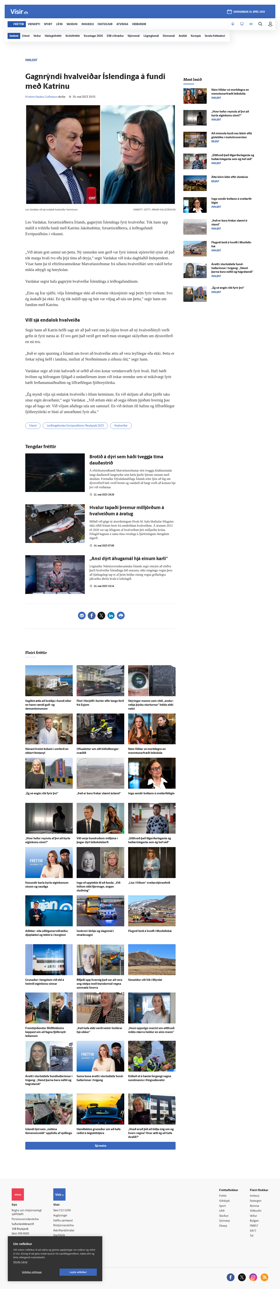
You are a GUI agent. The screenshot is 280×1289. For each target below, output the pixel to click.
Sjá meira (100, 1146)
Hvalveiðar (121, 425)
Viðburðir (256, 1211)
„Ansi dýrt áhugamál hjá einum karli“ (128, 559)
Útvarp (223, 1226)
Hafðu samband (63, 1220)
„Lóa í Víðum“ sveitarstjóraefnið (149, 883)
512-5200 (65, 1210)
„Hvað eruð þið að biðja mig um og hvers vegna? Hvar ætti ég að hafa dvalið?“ (151, 1133)
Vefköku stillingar (32, 1272)
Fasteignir (256, 1201)
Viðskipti (224, 1201)
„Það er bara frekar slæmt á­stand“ (99, 793)
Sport (222, 1206)
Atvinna (254, 1206)
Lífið (222, 1211)
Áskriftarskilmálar (63, 1230)
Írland (32, 425)
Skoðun (223, 1216)
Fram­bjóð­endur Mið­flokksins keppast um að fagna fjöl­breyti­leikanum (45, 1032)
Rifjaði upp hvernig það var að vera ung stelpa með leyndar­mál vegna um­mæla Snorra (99, 984)
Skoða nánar (20, 1262)
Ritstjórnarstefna (63, 1225)
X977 (253, 1231)
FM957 (254, 1226)
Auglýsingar (60, 1215)
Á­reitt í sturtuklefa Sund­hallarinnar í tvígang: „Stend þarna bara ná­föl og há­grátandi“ (48, 1080)
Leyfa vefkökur (78, 1272)
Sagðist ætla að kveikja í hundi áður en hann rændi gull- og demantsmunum (48, 705)
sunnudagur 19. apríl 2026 (249, 12)
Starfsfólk (59, 1235)
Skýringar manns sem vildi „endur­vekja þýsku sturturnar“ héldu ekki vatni (151, 705)
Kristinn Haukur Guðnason (41, 97)
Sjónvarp (224, 1220)
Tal (251, 1235)
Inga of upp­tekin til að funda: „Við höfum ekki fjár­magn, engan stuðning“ (98, 887)
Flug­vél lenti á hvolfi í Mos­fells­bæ (150, 931)
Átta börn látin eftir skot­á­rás (229, 177)
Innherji (254, 1196)
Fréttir (223, 1196)
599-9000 (23, 1233)
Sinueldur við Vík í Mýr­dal (145, 980)
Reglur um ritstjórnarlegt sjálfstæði (27, 1212)
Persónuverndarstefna (25, 1219)
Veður (253, 1216)
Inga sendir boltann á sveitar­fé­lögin (151, 793)
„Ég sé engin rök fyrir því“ (41, 793)
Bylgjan (254, 1220)
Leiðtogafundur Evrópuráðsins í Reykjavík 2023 (75, 425)
